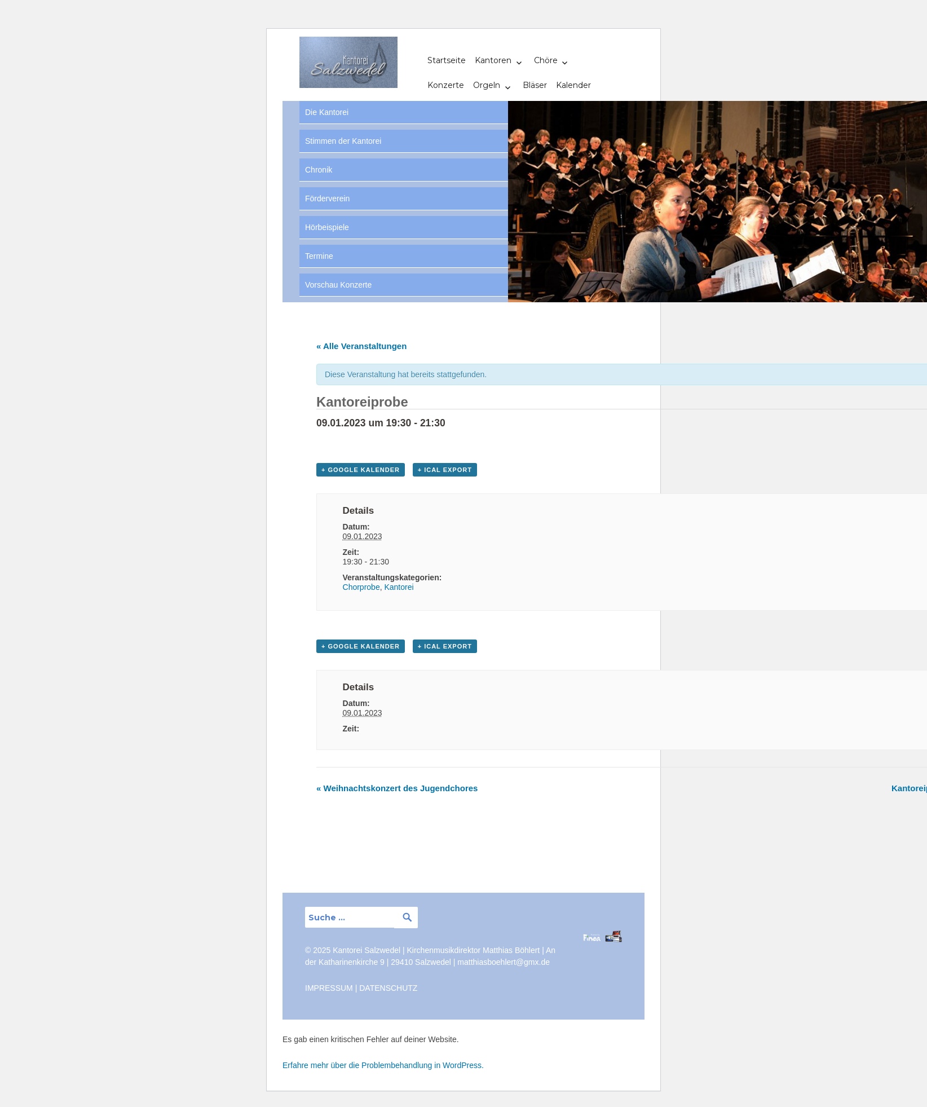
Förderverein (327, 198)
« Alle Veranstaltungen (361, 346)
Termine (319, 256)
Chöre (546, 60)
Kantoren (493, 60)
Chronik (318, 169)
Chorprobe (361, 587)
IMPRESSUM (329, 988)
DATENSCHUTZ (388, 988)
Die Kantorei (326, 112)
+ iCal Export (445, 469)
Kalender (573, 85)
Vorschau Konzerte (338, 284)
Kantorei (398, 587)
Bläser (535, 85)
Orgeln (486, 85)
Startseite (446, 60)
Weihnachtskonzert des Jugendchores (397, 788)
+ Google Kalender (360, 469)
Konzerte (445, 85)
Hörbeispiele (327, 227)
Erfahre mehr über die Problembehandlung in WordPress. (383, 1065)
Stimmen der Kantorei (343, 140)
